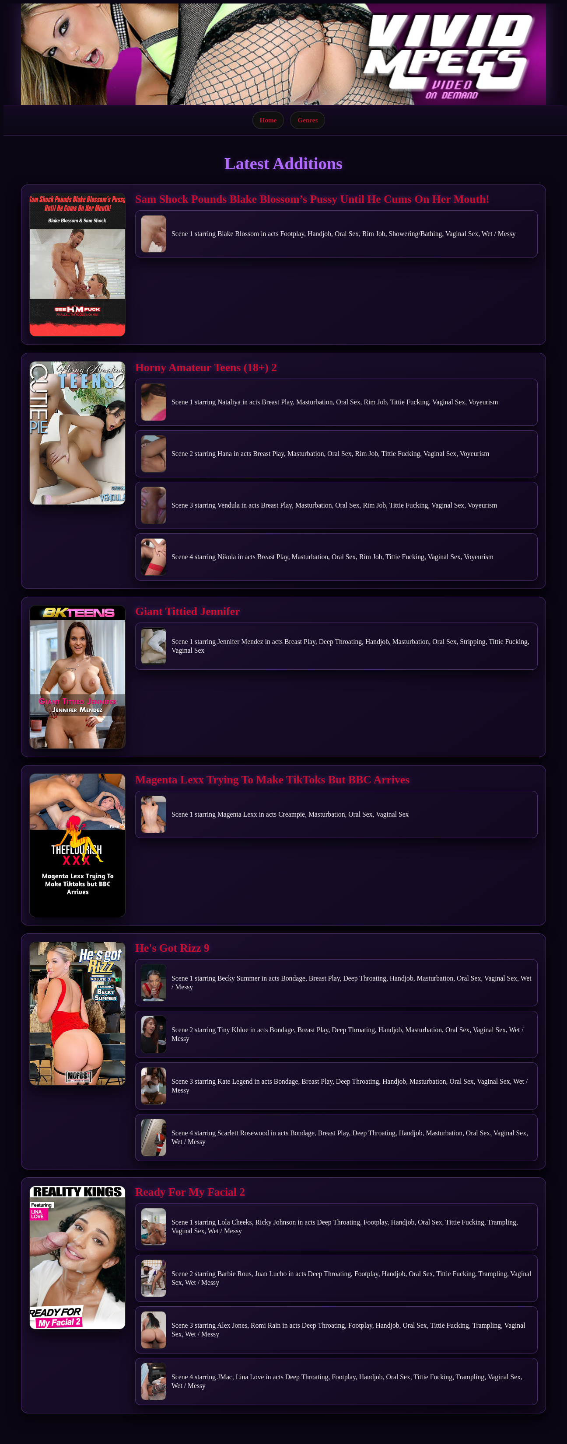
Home (268, 120)
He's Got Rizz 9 (172, 948)
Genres (308, 120)
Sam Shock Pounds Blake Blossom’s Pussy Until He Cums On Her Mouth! (312, 199)
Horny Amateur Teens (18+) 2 (206, 367)
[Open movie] (77, 265)
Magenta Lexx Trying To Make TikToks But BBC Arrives (272, 779)
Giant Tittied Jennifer (187, 611)
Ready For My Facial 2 (190, 1192)
